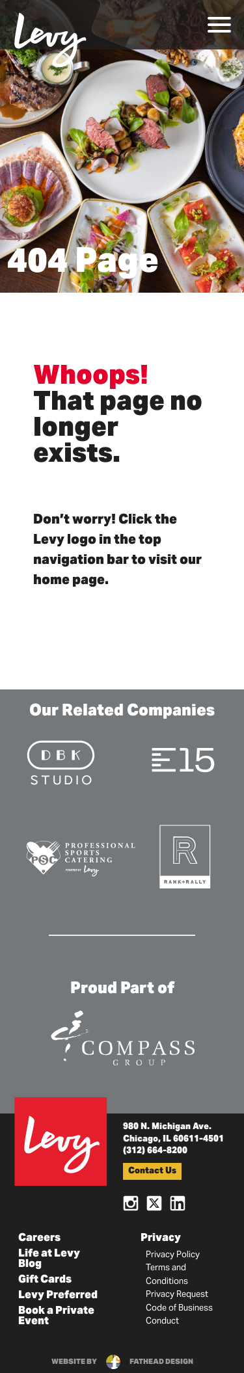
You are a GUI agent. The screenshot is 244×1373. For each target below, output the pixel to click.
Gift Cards (45, 1280)
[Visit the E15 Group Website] (183, 759)
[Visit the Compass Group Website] (122, 1036)
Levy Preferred (58, 1296)
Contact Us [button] (152, 1171)
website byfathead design (122, 1362)
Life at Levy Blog (49, 1259)
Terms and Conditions (167, 1274)
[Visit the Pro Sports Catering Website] (80, 857)
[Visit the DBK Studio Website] (61, 762)
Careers (39, 1238)
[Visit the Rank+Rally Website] (185, 855)
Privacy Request (177, 1295)
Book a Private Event (56, 1316)
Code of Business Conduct (179, 1315)
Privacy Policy (173, 1255)
